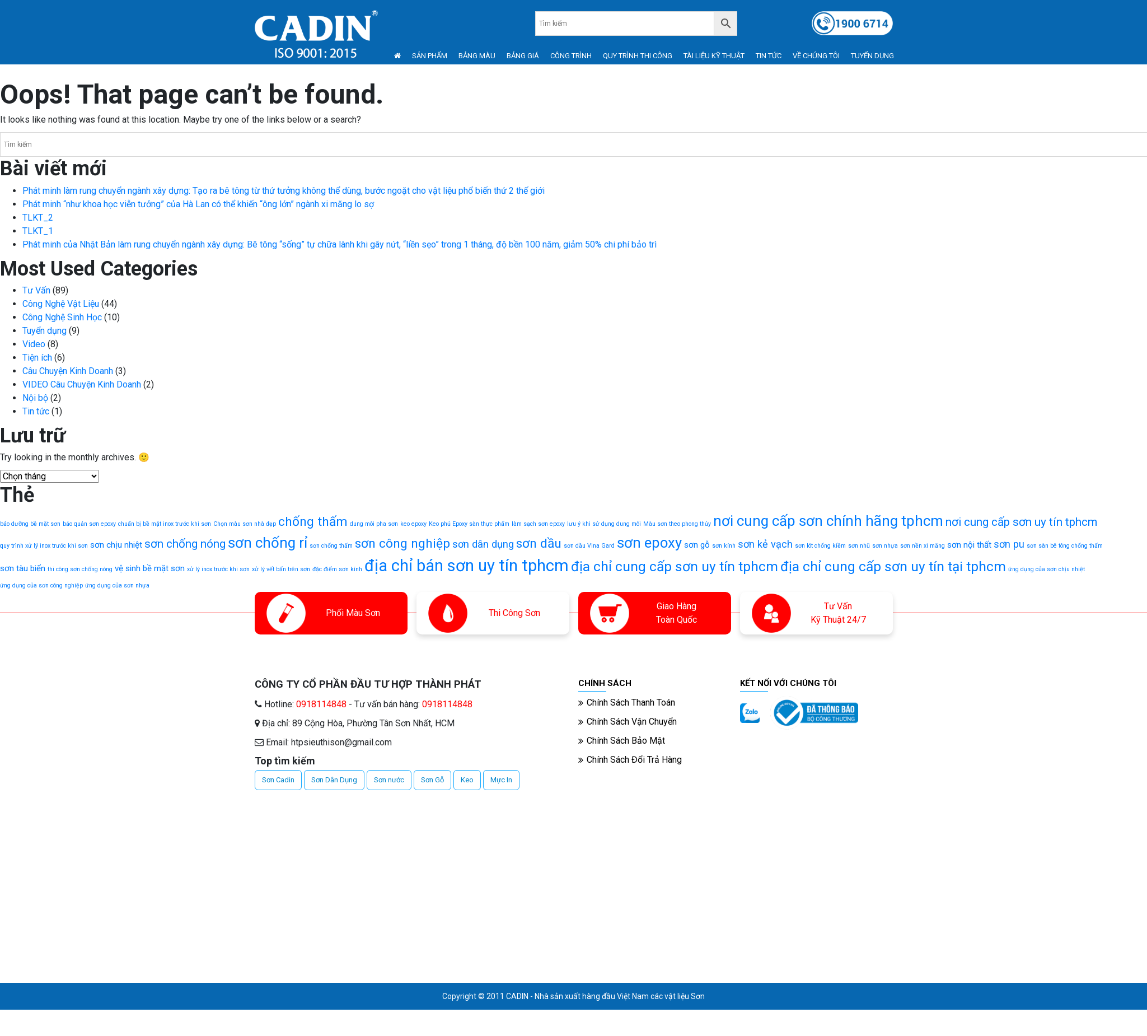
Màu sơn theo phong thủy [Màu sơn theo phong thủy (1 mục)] (677, 524)
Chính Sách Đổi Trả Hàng (634, 759)
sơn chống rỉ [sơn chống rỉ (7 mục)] (267, 542)
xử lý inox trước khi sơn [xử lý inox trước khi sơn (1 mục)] (218, 569)
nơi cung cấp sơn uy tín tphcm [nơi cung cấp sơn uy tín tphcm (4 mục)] (1021, 522)
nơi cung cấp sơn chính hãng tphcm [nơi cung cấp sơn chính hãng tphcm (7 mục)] (828, 520)
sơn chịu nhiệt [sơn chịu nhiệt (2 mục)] (116, 545)
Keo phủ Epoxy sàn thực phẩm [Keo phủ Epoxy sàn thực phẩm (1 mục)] (469, 524)
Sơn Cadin (278, 780)
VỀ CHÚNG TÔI (816, 56)
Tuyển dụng (44, 330)
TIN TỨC (768, 56)
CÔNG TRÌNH (571, 56)
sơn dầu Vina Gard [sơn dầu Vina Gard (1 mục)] (589, 545)
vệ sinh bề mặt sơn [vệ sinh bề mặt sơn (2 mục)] (150, 568)
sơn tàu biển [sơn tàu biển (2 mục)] (22, 568)
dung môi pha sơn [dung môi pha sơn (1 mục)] (374, 524)
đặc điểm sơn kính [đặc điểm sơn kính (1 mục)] (337, 569)
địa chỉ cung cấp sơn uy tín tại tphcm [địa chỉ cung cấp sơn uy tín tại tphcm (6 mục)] (893, 566)
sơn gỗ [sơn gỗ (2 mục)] (697, 545)
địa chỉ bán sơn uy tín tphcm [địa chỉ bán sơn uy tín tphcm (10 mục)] (466, 565)
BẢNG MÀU (476, 56)
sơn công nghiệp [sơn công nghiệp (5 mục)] (402, 543)
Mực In (501, 780)
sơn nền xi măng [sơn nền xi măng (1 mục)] (922, 545)
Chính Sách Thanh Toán (631, 702)
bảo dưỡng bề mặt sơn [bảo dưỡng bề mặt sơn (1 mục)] (30, 524)
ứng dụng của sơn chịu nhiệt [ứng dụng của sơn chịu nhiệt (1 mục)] (1046, 569)
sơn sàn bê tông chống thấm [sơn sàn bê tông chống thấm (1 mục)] (1065, 545)
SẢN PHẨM (429, 56)
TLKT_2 (37, 217)
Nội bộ (35, 398)
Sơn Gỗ (432, 780)
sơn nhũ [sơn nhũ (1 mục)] (859, 545)
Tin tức (35, 411)
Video (33, 344)
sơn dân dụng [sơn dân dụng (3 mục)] (483, 544)
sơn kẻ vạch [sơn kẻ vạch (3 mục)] (765, 544)
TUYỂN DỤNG (872, 56)
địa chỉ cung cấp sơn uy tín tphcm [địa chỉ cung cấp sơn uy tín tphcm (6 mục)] (674, 566)
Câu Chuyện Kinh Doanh (67, 371)
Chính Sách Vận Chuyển (632, 721)
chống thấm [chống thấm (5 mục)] (313, 521)
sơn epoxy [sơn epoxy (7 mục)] (649, 542)
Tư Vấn (36, 290)
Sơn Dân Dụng (334, 780)
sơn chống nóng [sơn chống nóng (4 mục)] (185, 543)
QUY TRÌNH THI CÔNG (637, 56)
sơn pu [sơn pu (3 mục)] (1009, 544)
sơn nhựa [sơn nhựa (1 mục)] (885, 545)
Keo (467, 780)
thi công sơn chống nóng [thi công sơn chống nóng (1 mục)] (80, 569)
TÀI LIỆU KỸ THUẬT (714, 56)
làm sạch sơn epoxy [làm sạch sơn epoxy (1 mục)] (538, 524)
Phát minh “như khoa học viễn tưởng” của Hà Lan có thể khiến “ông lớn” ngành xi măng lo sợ (198, 204)
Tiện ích (37, 357)
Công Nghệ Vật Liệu (60, 303)
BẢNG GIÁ (523, 56)
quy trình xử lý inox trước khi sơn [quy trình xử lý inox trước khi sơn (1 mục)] (44, 545)
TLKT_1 (37, 231)
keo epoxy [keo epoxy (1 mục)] (413, 524)
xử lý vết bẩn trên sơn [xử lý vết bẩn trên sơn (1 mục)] (281, 569)
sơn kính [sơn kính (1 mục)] (724, 545)
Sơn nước (389, 780)
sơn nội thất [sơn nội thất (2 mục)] (969, 545)
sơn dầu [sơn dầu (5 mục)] (538, 543)
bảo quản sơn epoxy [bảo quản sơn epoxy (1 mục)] (89, 524)
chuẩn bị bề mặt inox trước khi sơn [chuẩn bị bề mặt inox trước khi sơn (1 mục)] (164, 524)
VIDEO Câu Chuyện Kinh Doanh (81, 384)
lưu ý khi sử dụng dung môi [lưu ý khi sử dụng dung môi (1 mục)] (604, 524)
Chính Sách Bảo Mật (626, 740)
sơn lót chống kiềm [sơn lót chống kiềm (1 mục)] (820, 545)
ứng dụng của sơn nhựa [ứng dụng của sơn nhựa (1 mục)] (117, 585)
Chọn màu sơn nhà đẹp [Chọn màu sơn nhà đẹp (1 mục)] (244, 524)
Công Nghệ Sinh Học (62, 317)
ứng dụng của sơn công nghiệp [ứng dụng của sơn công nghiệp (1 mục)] (41, 585)
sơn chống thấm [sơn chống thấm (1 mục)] (331, 545)
